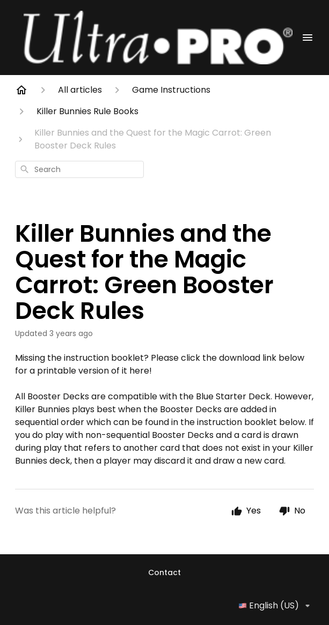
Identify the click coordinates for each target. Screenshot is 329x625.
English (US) (276, 605)
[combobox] (79, 169)
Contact (164, 572)
